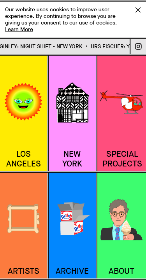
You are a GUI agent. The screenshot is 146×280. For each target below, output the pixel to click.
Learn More (19, 29)
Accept (138, 10)
